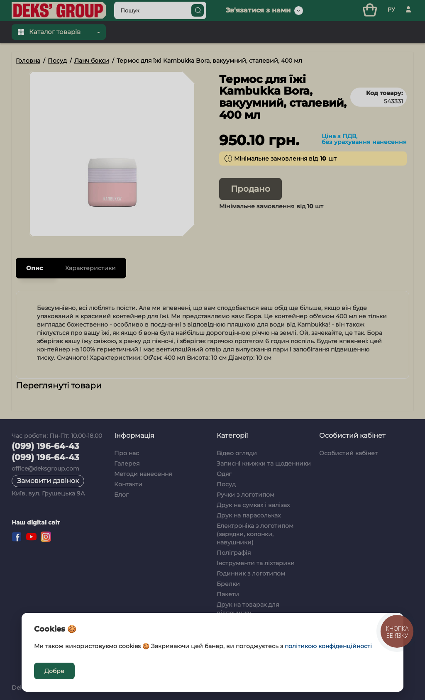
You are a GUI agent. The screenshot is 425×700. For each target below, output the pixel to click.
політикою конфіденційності (328, 646)
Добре (54, 671)
